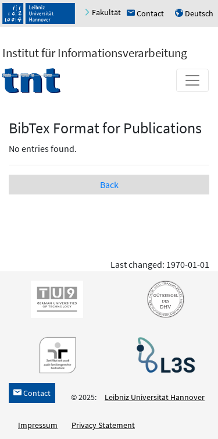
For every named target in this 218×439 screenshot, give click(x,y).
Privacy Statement (103, 425)
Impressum (38, 425)
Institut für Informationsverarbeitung (94, 53)
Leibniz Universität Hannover (155, 397)
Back (109, 184)
